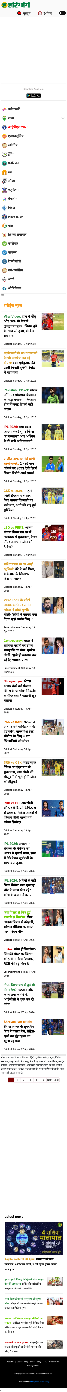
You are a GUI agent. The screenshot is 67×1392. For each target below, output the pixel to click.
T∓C (45, 1362)
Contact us (54, 1362)
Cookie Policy (22, 1362)
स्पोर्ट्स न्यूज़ (13, 305)
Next (49, 1079)
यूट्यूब (23, 13)
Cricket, (20, 343)
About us (11, 1362)
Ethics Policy (35, 1362)
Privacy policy (33, 1366)
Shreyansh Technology (39, 1382)
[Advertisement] (33, 45)
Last (56, 1079)
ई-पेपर (45, 13)
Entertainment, (19, 629)
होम (2, 295)
